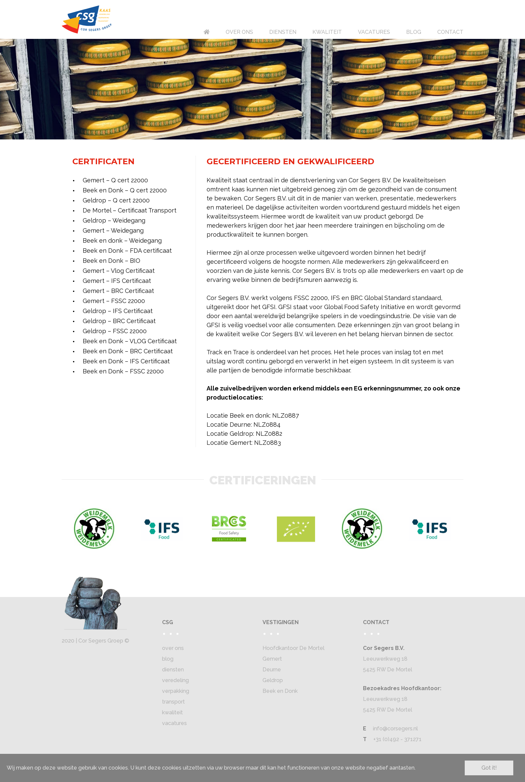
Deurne (271, 669)
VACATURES (374, 32)
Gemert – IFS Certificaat (117, 280)
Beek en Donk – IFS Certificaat (126, 361)
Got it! (489, 768)
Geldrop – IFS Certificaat (118, 310)
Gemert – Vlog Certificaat (119, 270)
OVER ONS (239, 32)
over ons (173, 648)
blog (167, 659)
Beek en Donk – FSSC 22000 (123, 371)
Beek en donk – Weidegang (122, 240)
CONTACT (450, 32)
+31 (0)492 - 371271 (397, 739)
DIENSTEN (282, 32)
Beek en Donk (280, 691)
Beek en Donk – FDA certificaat (127, 250)
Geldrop (272, 680)
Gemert (272, 659)
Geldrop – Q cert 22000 (116, 200)
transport (173, 702)
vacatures (174, 723)
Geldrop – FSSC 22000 (115, 331)
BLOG (413, 32)
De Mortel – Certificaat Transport (129, 210)
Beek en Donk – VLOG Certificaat (130, 341)
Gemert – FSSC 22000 (114, 300)
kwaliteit (172, 712)
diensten (173, 669)
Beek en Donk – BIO (111, 260)
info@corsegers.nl (395, 728)
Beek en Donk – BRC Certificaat (128, 351)
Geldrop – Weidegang (114, 220)
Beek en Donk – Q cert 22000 (125, 190)
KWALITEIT (327, 32)
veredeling (175, 680)
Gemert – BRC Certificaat (118, 290)
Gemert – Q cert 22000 (115, 180)
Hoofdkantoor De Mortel (293, 648)
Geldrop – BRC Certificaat (119, 320)
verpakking (175, 691)
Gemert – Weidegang (113, 230)
